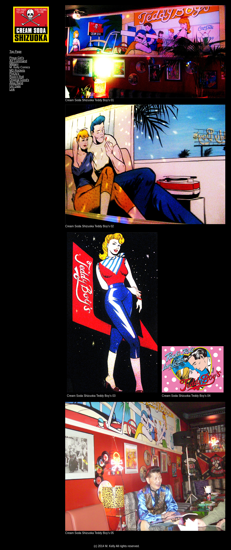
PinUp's (14, 73)
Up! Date (15, 86)
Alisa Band (16, 83)
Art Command (18, 61)
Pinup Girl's (16, 57)
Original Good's (19, 79)
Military (14, 64)
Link (12, 89)
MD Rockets (17, 70)
